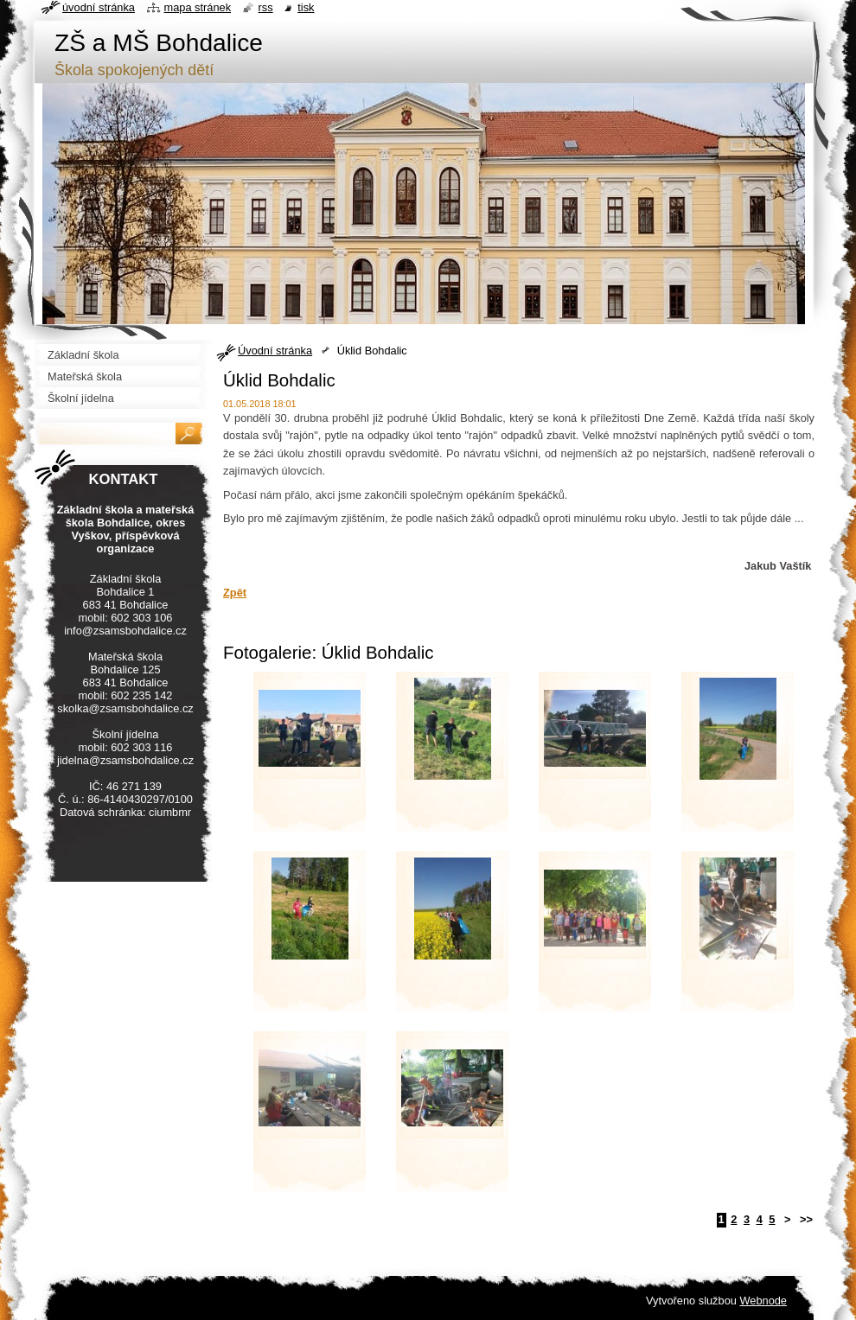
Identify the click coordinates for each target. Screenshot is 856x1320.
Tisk (305, 7)
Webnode (763, 1300)
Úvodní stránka (275, 350)
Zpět (234, 592)
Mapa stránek (198, 7)
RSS (266, 7)
